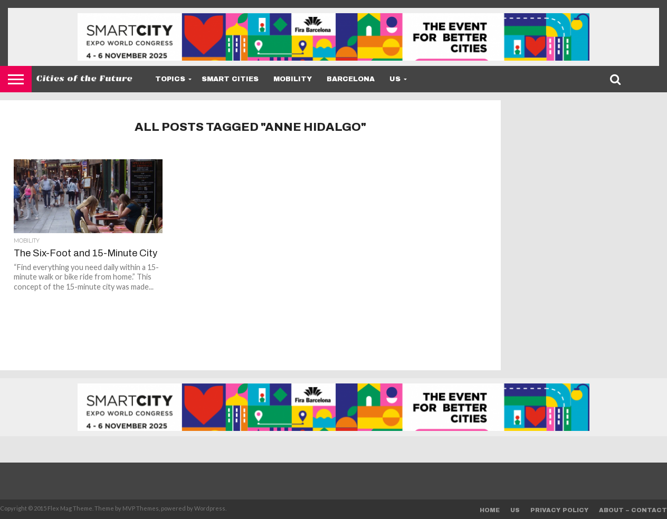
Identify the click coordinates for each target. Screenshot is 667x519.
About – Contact (633, 510)
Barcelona (351, 79)
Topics (170, 79)
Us (395, 79)
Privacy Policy (559, 510)
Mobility (292, 79)
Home (490, 510)
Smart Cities (230, 79)
